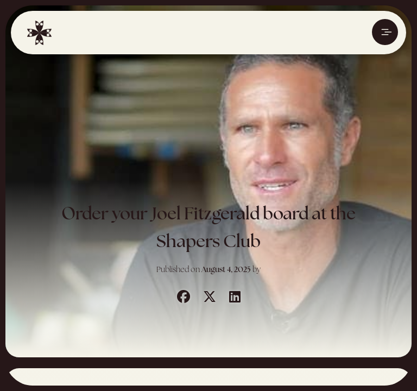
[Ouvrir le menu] (385, 32)
